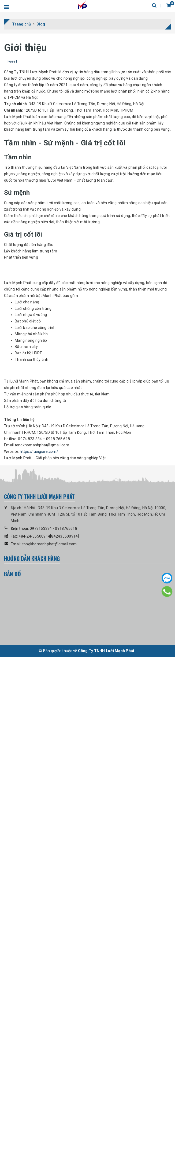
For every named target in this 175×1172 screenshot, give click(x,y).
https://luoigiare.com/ (39, 972)
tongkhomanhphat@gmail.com (49, 1064)
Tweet (11, 61)
